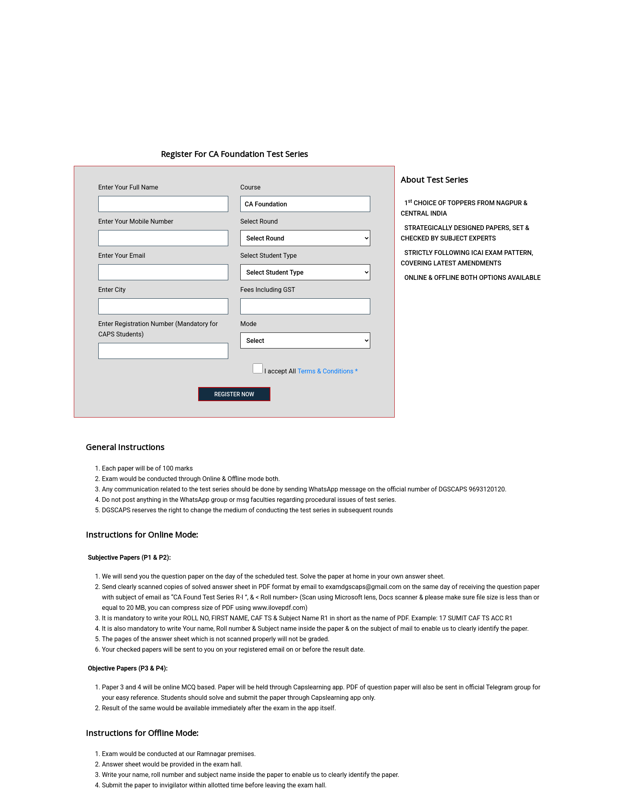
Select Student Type (268, 255)
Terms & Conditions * (328, 371)
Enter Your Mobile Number (135, 221)
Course (250, 187)
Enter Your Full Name (128, 187)
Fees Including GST (267, 290)
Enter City (112, 290)
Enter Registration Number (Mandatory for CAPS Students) (158, 329)
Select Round (259, 221)
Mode (248, 324)
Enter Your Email (121, 255)
